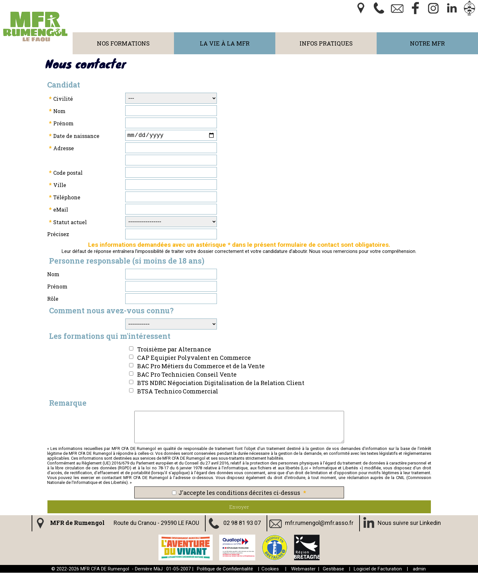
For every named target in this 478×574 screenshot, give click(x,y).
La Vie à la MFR (224, 43)
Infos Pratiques (326, 43)
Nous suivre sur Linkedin (409, 524)
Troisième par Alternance (174, 350)
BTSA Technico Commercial (177, 392)
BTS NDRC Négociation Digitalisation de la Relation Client (220, 384)
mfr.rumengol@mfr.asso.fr (319, 524)
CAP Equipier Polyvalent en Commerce (194, 359)
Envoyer (239, 508)
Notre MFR (427, 43)
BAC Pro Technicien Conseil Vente (187, 376)
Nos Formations (123, 43)
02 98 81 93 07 (242, 524)
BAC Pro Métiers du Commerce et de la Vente (201, 367)
